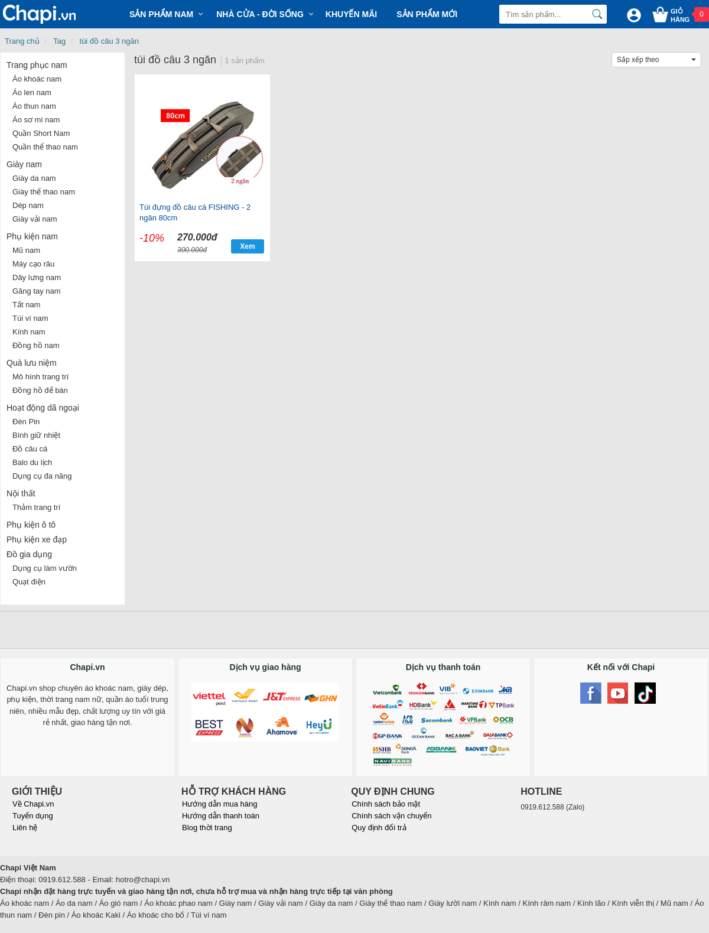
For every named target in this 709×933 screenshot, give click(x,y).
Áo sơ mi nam (36, 119)
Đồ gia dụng (29, 554)
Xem (247, 246)
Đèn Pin (26, 421)
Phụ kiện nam (32, 236)
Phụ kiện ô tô (31, 524)
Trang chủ (22, 41)
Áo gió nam (118, 903)
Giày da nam (34, 178)
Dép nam (28, 205)
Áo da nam (74, 903)
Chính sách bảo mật (386, 803)
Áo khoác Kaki (96, 915)
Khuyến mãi (351, 14)
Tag (59, 41)
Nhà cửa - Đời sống (260, 14)
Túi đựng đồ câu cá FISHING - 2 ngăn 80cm (195, 212)
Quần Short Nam (41, 133)
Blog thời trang (207, 827)
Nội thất (20, 493)
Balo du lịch (32, 462)
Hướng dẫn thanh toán (220, 815)
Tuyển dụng (32, 815)
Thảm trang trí (36, 507)
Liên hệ (24, 827)
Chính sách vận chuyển (391, 815)
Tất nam (26, 304)
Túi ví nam (30, 318)
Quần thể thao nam (45, 146)
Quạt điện (28, 581)
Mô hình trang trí (40, 376)
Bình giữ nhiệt (36, 435)
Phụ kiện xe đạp (36, 539)
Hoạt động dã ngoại (42, 407)
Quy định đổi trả (379, 827)
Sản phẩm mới (426, 14)
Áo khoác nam (36, 78)
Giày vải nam (34, 218)
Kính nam (28, 331)
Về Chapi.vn (33, 803)
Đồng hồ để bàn (40, 390)
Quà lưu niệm (31, 363)
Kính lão (591, 903)
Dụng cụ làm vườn (44, 568)
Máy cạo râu (33, 263)
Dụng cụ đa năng (42, 476)
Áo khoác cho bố (156, 915)
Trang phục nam (36, 65)
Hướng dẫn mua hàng (219, 803)
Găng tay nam (36, 291)
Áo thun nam (34, 106)
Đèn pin (51, 915)
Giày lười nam (452, 903)
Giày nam (24, 164)
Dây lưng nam (36, 277)
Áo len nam (31, 92)
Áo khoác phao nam (178, 903)
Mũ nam (26, 250)
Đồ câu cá (29, 448)
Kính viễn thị (633, 903)
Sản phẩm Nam (161, 14)
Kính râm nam (547, 903)
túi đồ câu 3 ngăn (109, 41)
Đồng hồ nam (36, 345)
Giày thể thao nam (43, 191)
